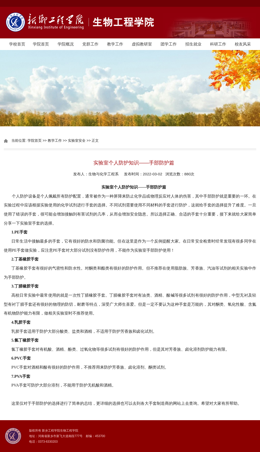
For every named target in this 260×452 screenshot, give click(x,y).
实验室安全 (77, 140)
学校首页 (17, 44)
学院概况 (66, 44)
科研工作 (218, 44)
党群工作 (90, 44)
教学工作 (115, 44)
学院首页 (41, 44)
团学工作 (169, 44)
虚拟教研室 (142, 44)
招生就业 (193, 44)
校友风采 (243, 44)
